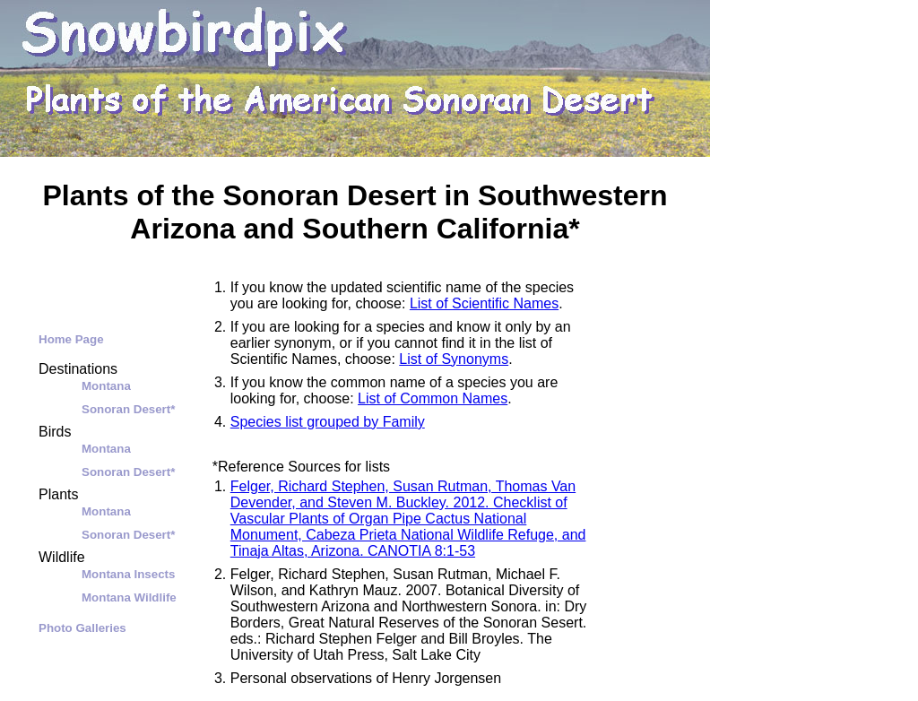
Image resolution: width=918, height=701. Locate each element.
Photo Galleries (82, 628)
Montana (106, 386)
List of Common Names (432, 398)
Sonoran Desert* (128, 409)
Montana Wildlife (129, 597)
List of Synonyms (453, 359)
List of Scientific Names (484, 303)
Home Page (71, 339)
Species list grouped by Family (327, 421)
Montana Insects (128, 574)
